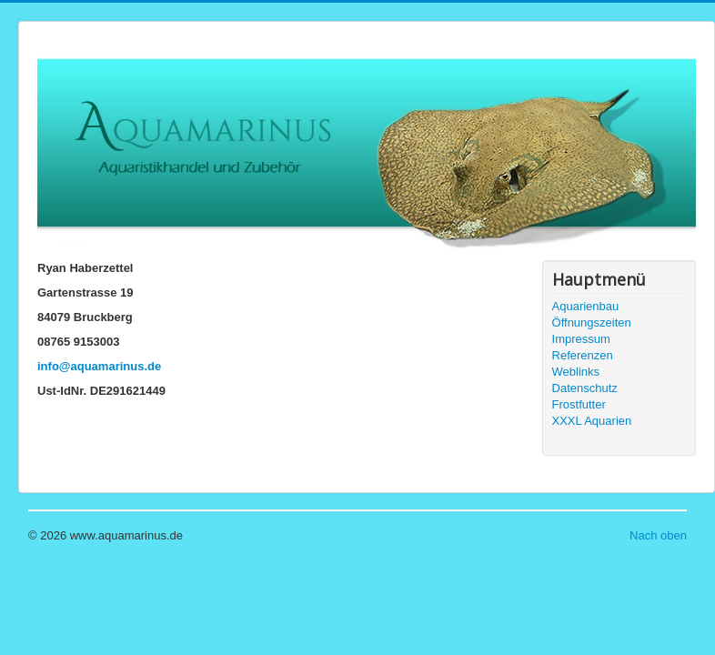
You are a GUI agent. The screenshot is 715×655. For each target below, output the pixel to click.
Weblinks (576, 371)
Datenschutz (585, 388)
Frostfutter (579, 404)
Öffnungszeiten (591, 322)
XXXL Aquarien (592, 421)
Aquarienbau (585, 306)
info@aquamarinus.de (99, 366)
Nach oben (658, 535)
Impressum (581, 339)
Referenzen (582, 355)
